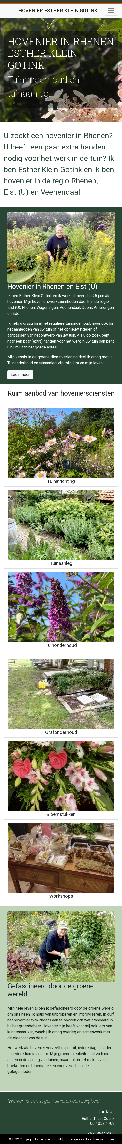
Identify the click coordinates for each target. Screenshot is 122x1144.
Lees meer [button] (20, 374)
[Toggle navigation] (111, 11)
